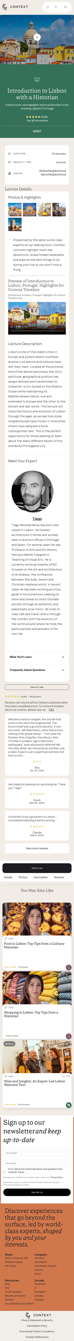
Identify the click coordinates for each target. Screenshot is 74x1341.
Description (41, 877)
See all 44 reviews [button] (37, 120)
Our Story (40, 1258)
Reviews (59, 877)
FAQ (51, 710)
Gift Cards (10, 1265)
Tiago (37, 518)
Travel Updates (13, 1291)
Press (38, 1273)
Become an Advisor (15, 1295)
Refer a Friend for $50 (16, 1258)
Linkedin (39, 1295)
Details (8, 877)
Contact (9, 1299)
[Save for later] (67, 906)
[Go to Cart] (56, 7)
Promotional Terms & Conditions (37, 1331)
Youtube (39, 1299)
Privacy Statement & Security (37, 1320)
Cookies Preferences (37, 1337)
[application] (37, 318)
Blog (7, 1283)
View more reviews (37, 848)
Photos (23, 877)
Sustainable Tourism (46, 1265)
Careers (39, 1269)
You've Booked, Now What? (19, 1303)
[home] (16, 10)
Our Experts (41, 1261)
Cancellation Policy (37, 1325)
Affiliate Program (14, 1261)
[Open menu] (65, 7)
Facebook (40, 1283)
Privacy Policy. (57, 1177)
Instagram (40, 1291)
